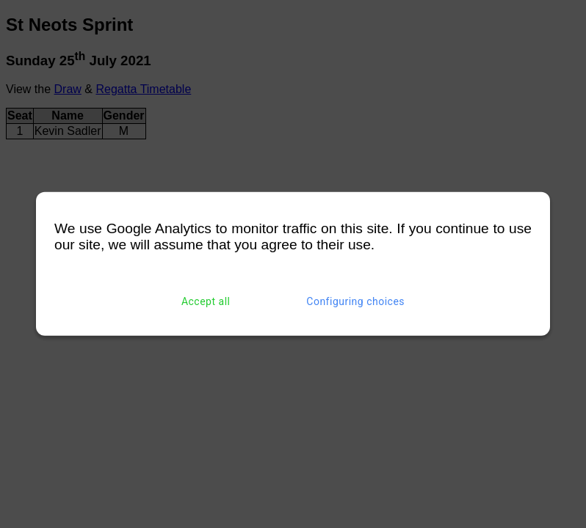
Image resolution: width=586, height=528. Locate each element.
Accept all (206, 301)
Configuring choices (355, 301)
